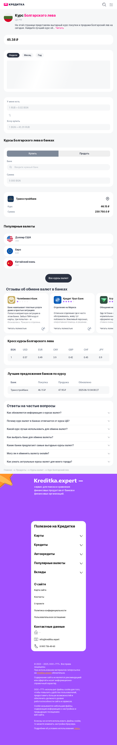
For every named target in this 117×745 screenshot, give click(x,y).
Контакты (39, 597)
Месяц (27, 55)
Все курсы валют (58, 278)
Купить (33, 153)
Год (40, 55)
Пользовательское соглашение (49, 617)
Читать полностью (17, 328)
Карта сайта (40, 590)
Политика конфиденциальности (50, 610)
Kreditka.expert (44, 673)
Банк (9, 161)
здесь (77, 728)
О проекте (39, 603)
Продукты (21, 470)
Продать (84, 153)
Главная (8, 470)
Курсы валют (37, 470)
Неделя (13, 55)
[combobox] (58, 107)
